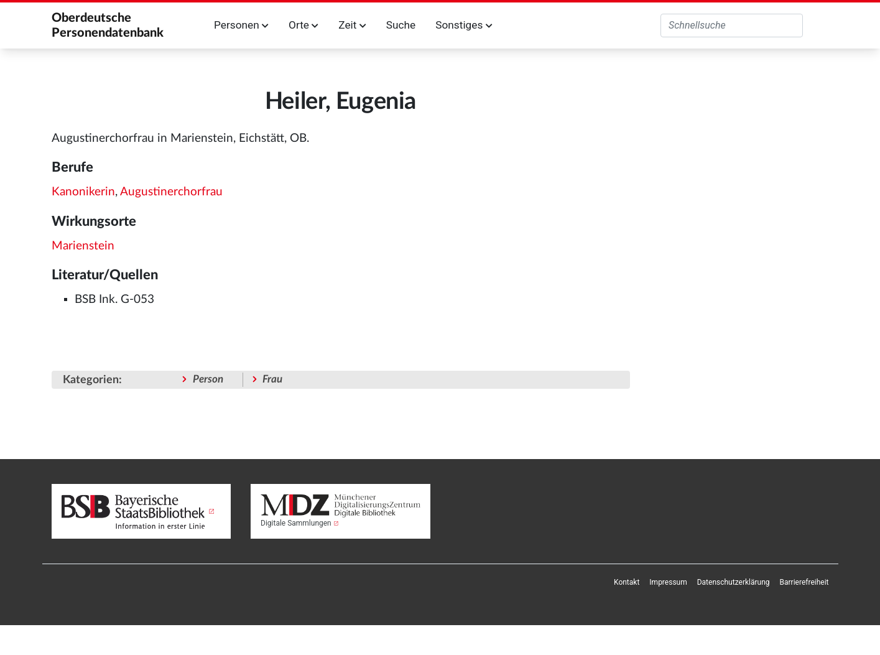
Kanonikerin (83, 192)
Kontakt (626, 582)
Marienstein (83, 246)
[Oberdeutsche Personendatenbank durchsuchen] (731, 25)
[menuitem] (626, 582)
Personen (241, 25)
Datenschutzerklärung (733, 582)
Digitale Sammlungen (296, 523)
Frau (272, 379)
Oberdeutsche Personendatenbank (108, 25)
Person (208, 379)
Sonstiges (463, 25)
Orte (303, 25)
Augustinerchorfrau (171, 192)
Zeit (352, 25)
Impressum (668, 582)
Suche (400, 25)
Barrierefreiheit (804, 582)
